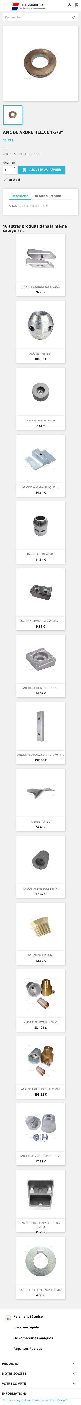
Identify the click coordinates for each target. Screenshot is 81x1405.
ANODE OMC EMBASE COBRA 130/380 (40, 1225)
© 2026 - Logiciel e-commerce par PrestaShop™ (35, 1400)
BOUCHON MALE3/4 (40, 955)
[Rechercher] (40, 17)
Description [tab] (20, 196)
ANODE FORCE (40, 821)
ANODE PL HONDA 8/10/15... (40, 688)
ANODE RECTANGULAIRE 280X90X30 (40, 755)
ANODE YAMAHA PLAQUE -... (40, 487)
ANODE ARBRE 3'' (40, 353)
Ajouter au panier (41, 169)
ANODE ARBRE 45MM (40, 554)
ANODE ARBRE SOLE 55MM (40, 888)
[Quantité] (7, 170)
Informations (14, 1393)
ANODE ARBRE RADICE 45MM (40, 1089)
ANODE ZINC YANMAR (40, 420)
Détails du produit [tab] (48, 196)
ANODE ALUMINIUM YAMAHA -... (40, 621)
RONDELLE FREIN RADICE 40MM (40, 1290)
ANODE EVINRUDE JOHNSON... (41, 287)
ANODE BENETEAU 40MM (40, 1022)
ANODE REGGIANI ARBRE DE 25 (40, 1156)
